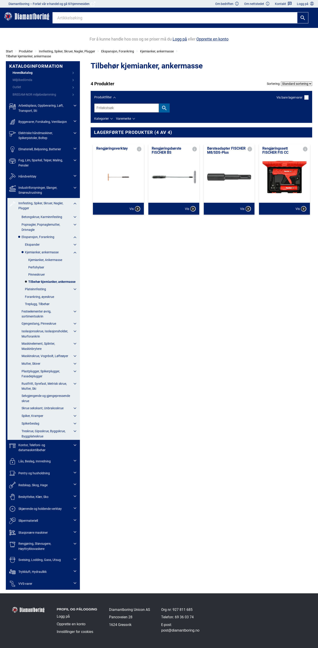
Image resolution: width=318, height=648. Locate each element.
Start (9, 51)
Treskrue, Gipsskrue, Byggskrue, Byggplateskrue (44, 433)
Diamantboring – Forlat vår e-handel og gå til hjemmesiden (52, 4)
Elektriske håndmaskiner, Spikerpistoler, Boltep (31, 135)
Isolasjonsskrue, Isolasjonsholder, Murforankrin (45, 333)
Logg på (63, 616)
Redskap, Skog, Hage (28, 485)
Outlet (17, 87)
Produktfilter (103, 97)
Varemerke (123, 118)
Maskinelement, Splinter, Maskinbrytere (38, 346)
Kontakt (283, 4)
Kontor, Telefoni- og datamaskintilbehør (27, 447)
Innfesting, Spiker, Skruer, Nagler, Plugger (67, 51)
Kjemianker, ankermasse (157, 51)
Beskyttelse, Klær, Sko (28, 497)
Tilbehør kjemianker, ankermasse (28, 56)
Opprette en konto (71, 624)
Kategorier (101, 118)
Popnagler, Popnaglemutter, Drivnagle (41, 227)
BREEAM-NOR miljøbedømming (34, 94)
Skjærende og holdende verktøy (35, 509)
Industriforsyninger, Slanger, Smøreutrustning (33, 189)
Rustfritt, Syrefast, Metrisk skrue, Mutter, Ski (44, 386)
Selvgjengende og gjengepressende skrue (46, 398)
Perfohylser (36, 267)
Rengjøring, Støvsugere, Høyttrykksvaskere (30, 545)
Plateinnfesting (35, 289)
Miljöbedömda (22, 80)
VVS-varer (20, 583)
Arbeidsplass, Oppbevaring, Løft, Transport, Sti (36, 107)
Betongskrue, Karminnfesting (42, 217)
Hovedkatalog (23, 72)
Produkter (26, 51)
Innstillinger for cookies (75, 632)
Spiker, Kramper (32, 416)
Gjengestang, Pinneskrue (39, 323)
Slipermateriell (23, 521)
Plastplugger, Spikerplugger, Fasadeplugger (41, 373)
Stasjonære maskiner (28, 532)
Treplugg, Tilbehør (37, 304)
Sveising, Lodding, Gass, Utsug (35, 560)
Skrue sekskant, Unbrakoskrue (43, 408)
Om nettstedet (257, 4)
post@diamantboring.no (180, 630)
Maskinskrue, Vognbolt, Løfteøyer (45, 356)
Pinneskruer (36, 274)
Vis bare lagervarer (292, 97)
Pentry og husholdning (29, 473)
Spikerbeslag (30, 423)
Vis (134, 209)
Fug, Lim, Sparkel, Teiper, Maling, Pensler (36, 162)
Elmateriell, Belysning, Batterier (35, 149)
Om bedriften (227, 4)
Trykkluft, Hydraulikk (28, 572)
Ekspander (32, 244)
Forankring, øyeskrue (39, 297)
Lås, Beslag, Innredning (30, 461)
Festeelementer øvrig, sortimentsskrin (36, 314)
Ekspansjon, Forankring (117, 51)
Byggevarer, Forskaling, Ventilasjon (38, 122)
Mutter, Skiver (31, 363)
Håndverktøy (22, 176)
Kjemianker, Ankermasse (45, 260)
